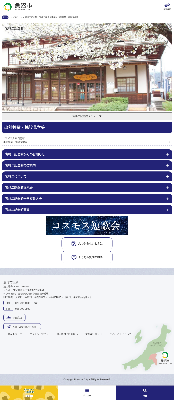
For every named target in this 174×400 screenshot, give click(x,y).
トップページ (16, 17)
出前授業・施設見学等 (15, 142)
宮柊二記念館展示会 (19, 187)
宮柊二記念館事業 (47, 17)
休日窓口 (17, 317)
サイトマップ (15, 334)
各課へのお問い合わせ (24, 327)
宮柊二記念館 (31, 17)
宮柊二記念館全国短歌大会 (23, 198)
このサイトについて (120, 334)
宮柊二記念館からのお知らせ (25, 154)
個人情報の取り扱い (67, 334)
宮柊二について (16, 176)
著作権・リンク (93, 334)
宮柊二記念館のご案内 (20, 165)
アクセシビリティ (39, 334)
